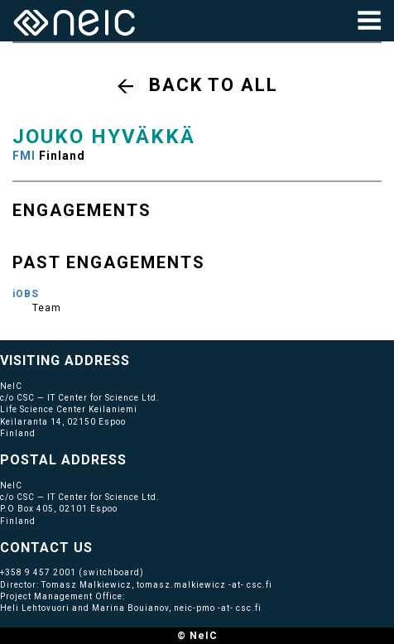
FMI (24, 155)
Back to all (213, 84)
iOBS (25, 294)
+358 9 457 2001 (38, 572)
